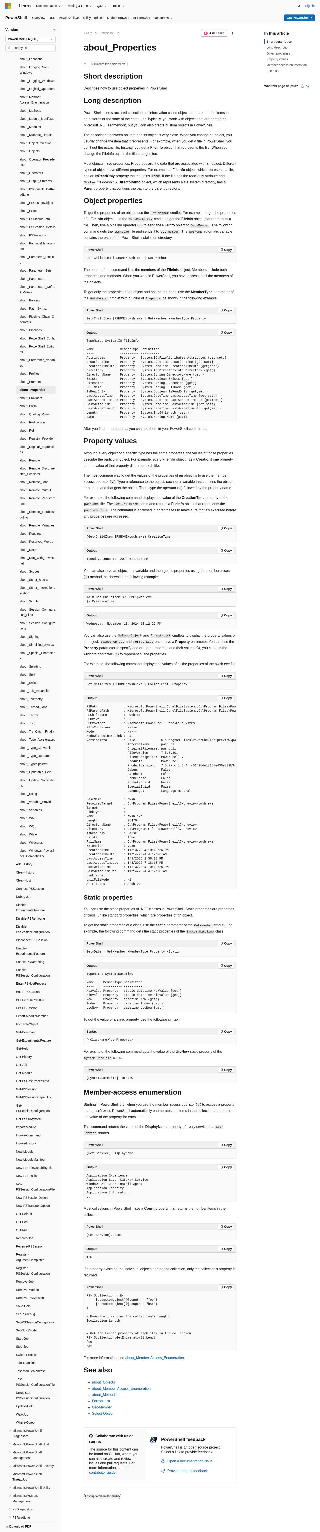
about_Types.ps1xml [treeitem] (34, 748)
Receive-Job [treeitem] (24, 1223)
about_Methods (104, 1395)
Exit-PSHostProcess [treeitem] (30, 984)
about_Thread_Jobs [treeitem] (33, 691)
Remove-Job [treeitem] (25, 1266)
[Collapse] (54, 30)
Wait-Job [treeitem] (22, 1399)
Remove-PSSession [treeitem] (30, 1282)
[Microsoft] (8, 6)
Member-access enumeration (286, 65)
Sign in (310, 6)
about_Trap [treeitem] (27, 708)
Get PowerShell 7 (299, 18)
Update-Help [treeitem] (25, 1391)
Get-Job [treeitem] (21, 1049)
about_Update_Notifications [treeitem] (37, 767)
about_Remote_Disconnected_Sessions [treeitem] (37, 455)
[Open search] (298, 6)
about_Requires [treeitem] (31, 518)
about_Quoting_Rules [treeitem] (35, 399)
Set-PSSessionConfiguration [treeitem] (35, 1307)
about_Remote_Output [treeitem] (35, 475)
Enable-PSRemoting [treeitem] (30, 946)
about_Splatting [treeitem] (30, 651)
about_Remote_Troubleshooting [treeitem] (37, 499)
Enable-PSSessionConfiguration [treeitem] (33, 957)
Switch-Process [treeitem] (26, 1339)
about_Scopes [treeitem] (30, 556)
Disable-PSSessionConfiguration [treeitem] (33, 913)
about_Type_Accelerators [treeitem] (37, 724)
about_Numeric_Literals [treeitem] (36, 119)
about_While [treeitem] (28, 819)
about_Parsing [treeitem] (30, 285)
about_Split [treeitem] (27, 659)
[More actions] (232, 33)
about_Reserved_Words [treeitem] (36, 526)
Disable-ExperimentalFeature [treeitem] (30, 892)
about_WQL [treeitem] (28, 811)
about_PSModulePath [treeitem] (35, 203)
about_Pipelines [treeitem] (31, 315)
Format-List (101, 1401)
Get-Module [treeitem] (24, 1057)
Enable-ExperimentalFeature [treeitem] (30, 935)
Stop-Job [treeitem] (22, 1331)
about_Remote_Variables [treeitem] (37, 510)
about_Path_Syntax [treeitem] (33, 293)
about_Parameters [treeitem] (32, 263)
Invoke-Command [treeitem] (28, 1120)
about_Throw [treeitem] (29, 700)
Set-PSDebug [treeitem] (25, 1298)
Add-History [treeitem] (24, 849)
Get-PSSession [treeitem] (26, 1074)
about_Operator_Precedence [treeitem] (37, 146)
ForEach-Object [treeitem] (27, 1009)
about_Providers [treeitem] (31, 382)
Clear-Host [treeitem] (23, 865)
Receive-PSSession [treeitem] (30, 1231)
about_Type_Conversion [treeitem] (36, 732)
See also (272, 71)
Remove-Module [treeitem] (27, 1274)
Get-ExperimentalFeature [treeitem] (33, 1025)
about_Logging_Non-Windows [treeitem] (34, 54)
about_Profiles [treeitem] (30, 358)
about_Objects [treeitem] (30, 136)
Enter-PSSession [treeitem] (28, 976)
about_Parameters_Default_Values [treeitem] (37, 274)
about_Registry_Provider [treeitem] (37, 423)
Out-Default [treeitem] (24, 1198)
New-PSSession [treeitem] (27, 1160)
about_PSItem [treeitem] (29, 195)
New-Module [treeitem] (25, 1136)
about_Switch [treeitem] (29, 667)
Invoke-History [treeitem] (26, 1128)
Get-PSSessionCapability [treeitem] (33, 1082)
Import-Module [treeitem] (26, 1111)
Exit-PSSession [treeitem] (26, 992)
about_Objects (103, 1382)
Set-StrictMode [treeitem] (26, 1315)
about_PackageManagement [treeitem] (37, 230)
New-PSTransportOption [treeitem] (33, 1190)
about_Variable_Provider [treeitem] (37, 786)
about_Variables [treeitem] (31, 794)
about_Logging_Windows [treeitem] (37, 65)
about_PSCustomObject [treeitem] (36, 187)
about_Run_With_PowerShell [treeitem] (37, 545)
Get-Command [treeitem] (26, 1017)
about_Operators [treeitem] (31, 157)
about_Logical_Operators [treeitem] (37, 73)
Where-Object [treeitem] (25, 1407)
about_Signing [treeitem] (30, 621)
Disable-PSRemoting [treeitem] (30, 903)
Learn (88, 33)
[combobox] (30, 39)
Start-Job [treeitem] (22, 1323)
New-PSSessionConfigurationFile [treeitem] (35, 1171)
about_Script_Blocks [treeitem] (34, 564)
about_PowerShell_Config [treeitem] (38, 323)
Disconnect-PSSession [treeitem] (32, 925)
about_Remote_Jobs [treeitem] (34, 466)
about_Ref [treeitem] (27, 415)
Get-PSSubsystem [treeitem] (29, 1103)
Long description (277, 47)
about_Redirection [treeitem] (32, 407)
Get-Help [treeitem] (22, 1033)
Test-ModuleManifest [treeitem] (30, 1355)
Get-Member (102, 1407)
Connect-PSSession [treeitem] (30, 873)
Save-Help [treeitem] (23, 1290)
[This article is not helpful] (307, 86)
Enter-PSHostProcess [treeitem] (31, 968)
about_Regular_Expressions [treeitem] (37, 434)
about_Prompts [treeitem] (30, 366)
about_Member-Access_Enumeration (154, 1358)
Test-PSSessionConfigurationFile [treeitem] (35, 1366)
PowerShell (107, 33)
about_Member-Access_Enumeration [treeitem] (34, 84)
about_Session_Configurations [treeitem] (37, 610)
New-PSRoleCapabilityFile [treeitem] (34, 1152)
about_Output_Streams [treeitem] (36, 165)
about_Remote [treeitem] (30, 445)
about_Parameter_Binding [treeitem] (37, 244)
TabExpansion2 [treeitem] (26, 1347)
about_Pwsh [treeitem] (28, 390)
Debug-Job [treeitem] (23, 881)
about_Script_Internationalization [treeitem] (37, 575)
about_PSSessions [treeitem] (33, 220)
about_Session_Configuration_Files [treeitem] (37, 596)
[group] (160, 795)
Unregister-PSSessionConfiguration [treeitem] (33, 1380)
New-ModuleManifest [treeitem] (30, 1144)
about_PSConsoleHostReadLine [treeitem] (37, 176)
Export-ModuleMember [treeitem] (32, 1000)
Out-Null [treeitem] (21, 1215)
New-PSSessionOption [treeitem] (32, 1182)
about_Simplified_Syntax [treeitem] (37, 629)
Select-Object (102, 1413)
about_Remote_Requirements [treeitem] (37, 485)
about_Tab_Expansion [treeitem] (35, 675)
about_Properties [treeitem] (32, 374)
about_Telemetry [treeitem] (31, 683)
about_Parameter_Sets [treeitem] (36, 255)
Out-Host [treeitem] (22, 1206)
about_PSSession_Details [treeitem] (38, 211)
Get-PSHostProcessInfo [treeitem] (32, 1065)
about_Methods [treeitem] (30, 95)
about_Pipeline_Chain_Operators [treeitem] (37, 304)
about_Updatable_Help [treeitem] (35, 756)
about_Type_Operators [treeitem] (35, 740)
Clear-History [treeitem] (25, 857)
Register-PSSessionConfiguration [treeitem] (33, 1255)
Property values (277, 59)
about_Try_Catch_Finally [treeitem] (37, 716)
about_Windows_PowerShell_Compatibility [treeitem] (37, 838)
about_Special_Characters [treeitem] (37, 640)
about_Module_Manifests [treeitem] (37, 103)
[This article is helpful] (302, 86)
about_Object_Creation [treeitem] (36, 128)
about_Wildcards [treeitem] (31, 827)
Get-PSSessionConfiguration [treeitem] (33, 1092)
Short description (279, 41)
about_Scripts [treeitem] (29, 586)
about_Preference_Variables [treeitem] (38, 347)
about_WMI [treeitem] (28, 803)
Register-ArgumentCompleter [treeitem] (30, 1241)
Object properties (278, 53)
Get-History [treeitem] (24, 1041)
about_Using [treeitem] (28, 778)
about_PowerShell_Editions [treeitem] (37, 333)
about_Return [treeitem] (29, 534)
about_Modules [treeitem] (30, 111)
